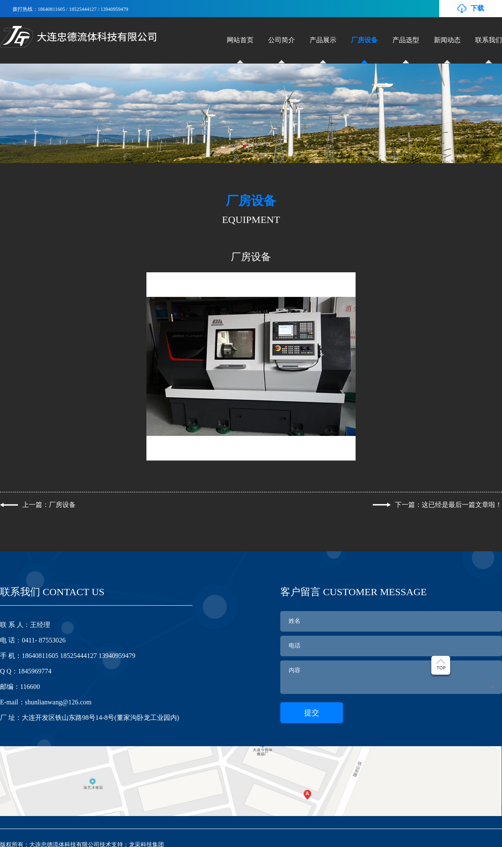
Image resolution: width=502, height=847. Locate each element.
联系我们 (488, 40)
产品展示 (323, 40)
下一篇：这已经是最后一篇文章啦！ (448, 504)
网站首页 (240, 40)
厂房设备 (364, 40)
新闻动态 (447, 40)
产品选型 (405, 40)
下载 (477, 8)
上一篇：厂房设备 (49, 504)
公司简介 (281, 40)
